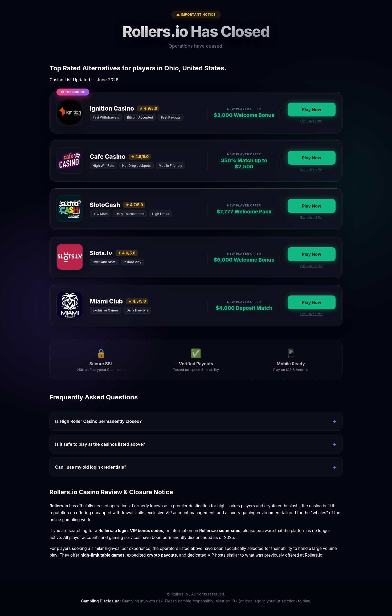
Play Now (311, 109)
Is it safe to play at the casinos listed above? (100, 444)
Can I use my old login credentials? (90, 467)
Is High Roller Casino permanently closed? (98, 421)
